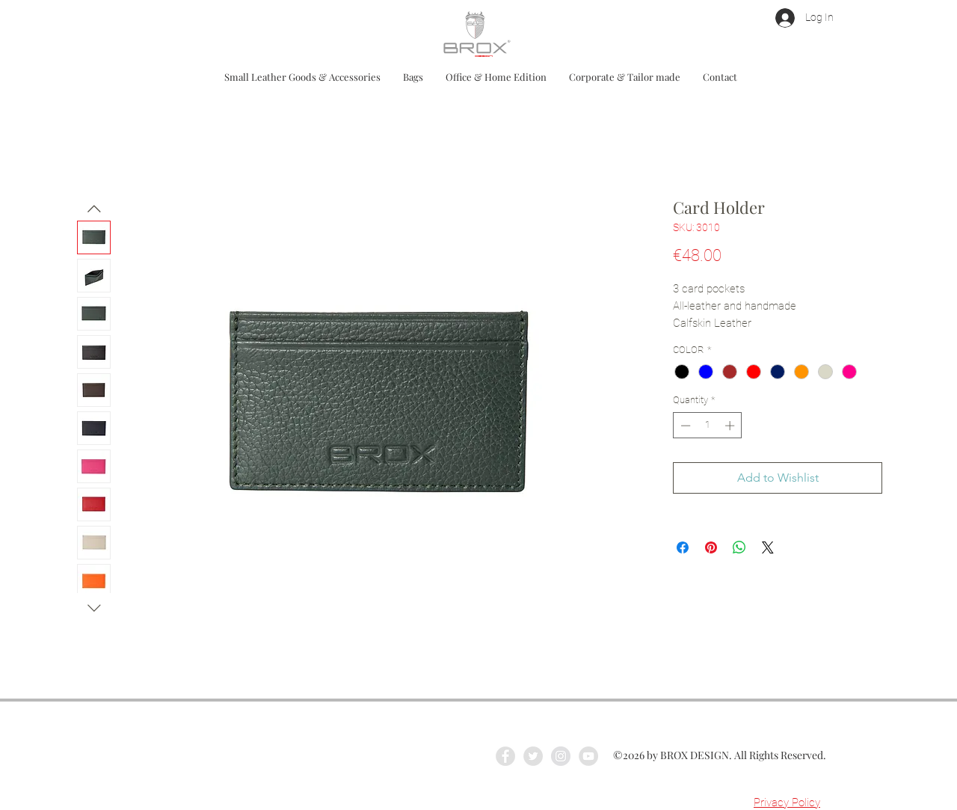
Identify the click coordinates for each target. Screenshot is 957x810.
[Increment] (731, 425)
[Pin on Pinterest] (711, 547)
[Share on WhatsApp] (739, 547)
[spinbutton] (707, 425)
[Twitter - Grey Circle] (533, 756)
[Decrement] (684, 425)
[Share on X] (768, 547)
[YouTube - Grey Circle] (588, 756)
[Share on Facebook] (683, 547)
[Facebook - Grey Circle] (505, 756)
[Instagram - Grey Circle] (560, 756)
